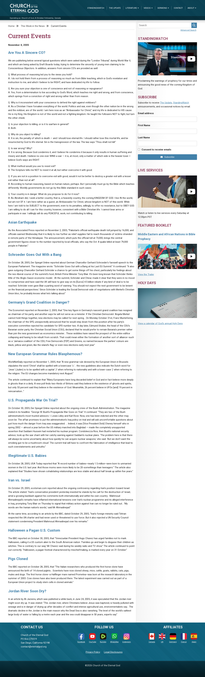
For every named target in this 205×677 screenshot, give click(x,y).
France (183, 638)
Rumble (103, 638)
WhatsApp (114, 638)
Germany (173, 638)
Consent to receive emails (156, 149)
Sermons (162, 8)
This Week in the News (33, 26)
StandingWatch (95, 8)
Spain (194, 638)
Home (11, 26)
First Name (144, 125)
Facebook (81, 638)
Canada (152, 638)
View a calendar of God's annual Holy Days (160, 323)
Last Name (144, 137)
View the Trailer (146, 274)
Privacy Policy (93, 652)
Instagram (126, 638)
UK (162, 638)
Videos (147, 8)
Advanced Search (188, 30)
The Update (115, 8)
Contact (178, 8)
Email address (146, 113)
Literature (131, 8)
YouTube (92, 638)
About (191, 8)
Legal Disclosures (113, 652)
